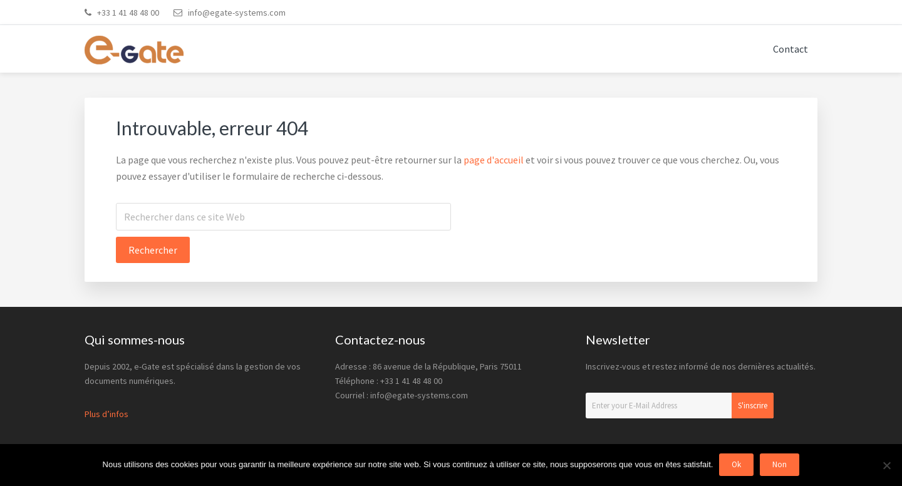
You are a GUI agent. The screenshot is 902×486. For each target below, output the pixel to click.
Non (779, 465)
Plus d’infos (106, 414)
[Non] (886, 465)
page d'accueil (494, 159)
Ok (736, 465)
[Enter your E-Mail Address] (680, 405)
